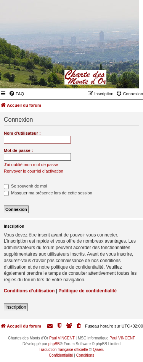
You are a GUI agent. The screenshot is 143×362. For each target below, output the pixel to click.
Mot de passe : (18, 150)
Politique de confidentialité (87, 291)
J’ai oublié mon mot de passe (31, 164)
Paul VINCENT (62, 338)
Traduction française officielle (63, 349)
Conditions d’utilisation (29, 291)
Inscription (15, 307)
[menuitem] (16, 93)
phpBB (54, 344)
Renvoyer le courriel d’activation (33, 171)
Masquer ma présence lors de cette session (48, 193)
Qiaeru (98, 349)
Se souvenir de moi (25, 186)
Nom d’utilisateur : (22, 133)
